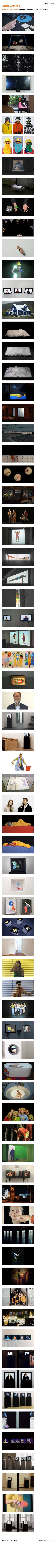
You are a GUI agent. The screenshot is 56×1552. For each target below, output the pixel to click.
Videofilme (22, 10)
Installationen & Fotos (10, 10)
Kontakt (45, 10)
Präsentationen (32, 10)
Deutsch (52, 3)
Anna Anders (11, 6)
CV (40, 10)
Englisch (47, 3)
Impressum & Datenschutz (9, 1540)
